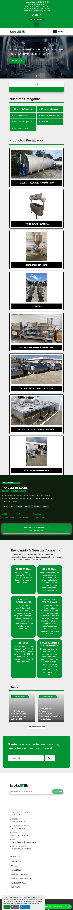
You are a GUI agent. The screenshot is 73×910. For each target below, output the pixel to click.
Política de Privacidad (21, 879)
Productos (17, 61)
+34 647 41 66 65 (43, 2)
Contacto (15, 887)
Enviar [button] (50, 758)
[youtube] (36, 15)
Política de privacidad (32, 903)
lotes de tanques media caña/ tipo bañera (37, 429)
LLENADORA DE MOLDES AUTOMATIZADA (36, 347)
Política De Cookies (19, 874)
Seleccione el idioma (35, 19)
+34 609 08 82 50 (39, 4)
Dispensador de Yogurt (36, 265)
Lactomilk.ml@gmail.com (21, 835)
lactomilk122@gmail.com (41, 11)
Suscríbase (57, 791)
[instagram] (33, 15)
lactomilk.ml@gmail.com (40, 6)
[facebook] (40, 15)
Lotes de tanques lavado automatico (36, 388)
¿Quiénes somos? (18, 883)
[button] (34, 76)
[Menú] (55, 31)
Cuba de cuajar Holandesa (36, 224)
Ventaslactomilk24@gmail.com (24, 842)
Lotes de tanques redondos (36, 470)
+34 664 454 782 (18, 828)
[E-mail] (31, 791)
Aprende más (25, 907)
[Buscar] (36, 84)
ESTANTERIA (37, 306)
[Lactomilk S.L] (19, 785)
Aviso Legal (16, 870)
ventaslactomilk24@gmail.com (39, 8)
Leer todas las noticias (36, 727)
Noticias (15, 866)
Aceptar (7, 907)
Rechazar (15, 907)
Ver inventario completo (36, 528)
